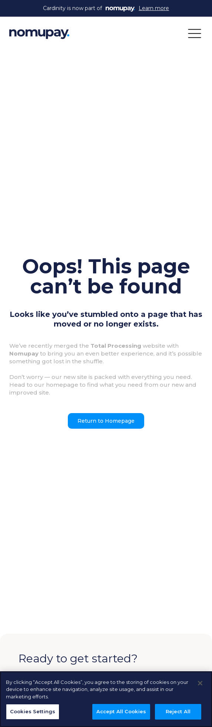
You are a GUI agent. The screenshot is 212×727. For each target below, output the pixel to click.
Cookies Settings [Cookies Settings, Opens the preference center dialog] (32, 711)
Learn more (154, 8)
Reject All (178, 711)
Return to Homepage (106, 421)
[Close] (200, 683)
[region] (106, 699)
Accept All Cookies (121, 711)
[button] (194, 33)
